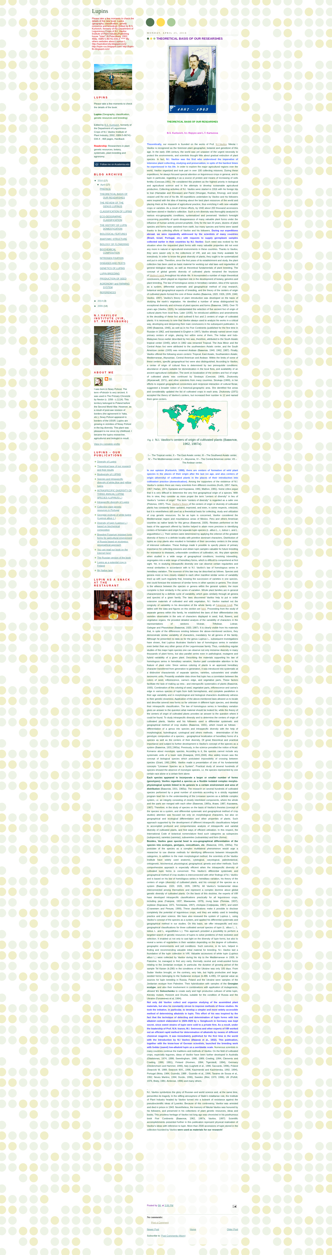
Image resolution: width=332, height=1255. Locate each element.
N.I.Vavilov (221, 144)
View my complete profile (107, 444)
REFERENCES (108, 292)
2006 (101, 306)
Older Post (232, 1229)
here (203, 608)
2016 (101, 180)
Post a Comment (160, 1222)
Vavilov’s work (157, 275)
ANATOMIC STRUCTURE (113, 239)
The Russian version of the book (114, 557)
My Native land (105, 570)
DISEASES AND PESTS (112, 263)
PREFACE (105, 189)
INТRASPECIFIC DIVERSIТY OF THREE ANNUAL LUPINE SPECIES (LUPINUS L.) (114, 494)
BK (110, 379)
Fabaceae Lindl (224, 605)
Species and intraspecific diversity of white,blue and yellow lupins (114, 482)
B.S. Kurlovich (111, 125)
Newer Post (153, 1229)
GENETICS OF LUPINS (112, 268)
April (103, 184)
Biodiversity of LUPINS (109, 474)
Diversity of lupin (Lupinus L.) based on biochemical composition (112, 526)
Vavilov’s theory (180, 504)
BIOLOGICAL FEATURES (113, 234)
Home (193, 1229)
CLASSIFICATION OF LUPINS (116, 211)
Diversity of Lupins (106, 461)
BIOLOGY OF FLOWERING (114, 244)
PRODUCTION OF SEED (113, 278)
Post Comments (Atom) (173, 1235)
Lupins (100, 11)
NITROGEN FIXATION (112, 258)
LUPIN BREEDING (110, 273)
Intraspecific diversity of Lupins (113, 502)
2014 (101, 301)
